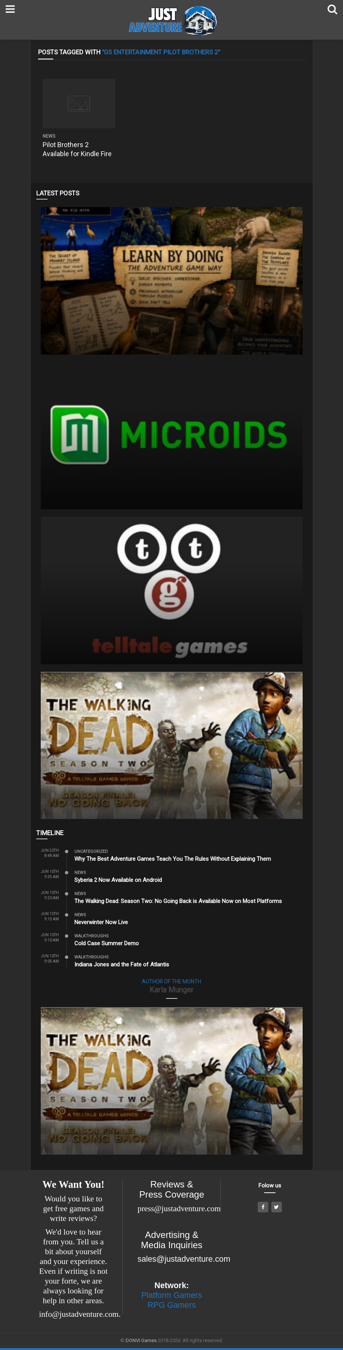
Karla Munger (171, 989)
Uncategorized (91, 851)
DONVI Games (141, 1340)
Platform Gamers (171, 1295)
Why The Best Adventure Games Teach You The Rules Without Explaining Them (172, 858)
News (49, 136)
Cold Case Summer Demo (106, 943)
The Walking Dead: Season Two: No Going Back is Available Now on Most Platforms (178, 901)
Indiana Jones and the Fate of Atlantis (121, 964)
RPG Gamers (172, 1305)
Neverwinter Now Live (101, 922)
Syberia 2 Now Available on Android (118, 880)
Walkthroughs (91, 936)
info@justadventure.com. (80, 1314)
